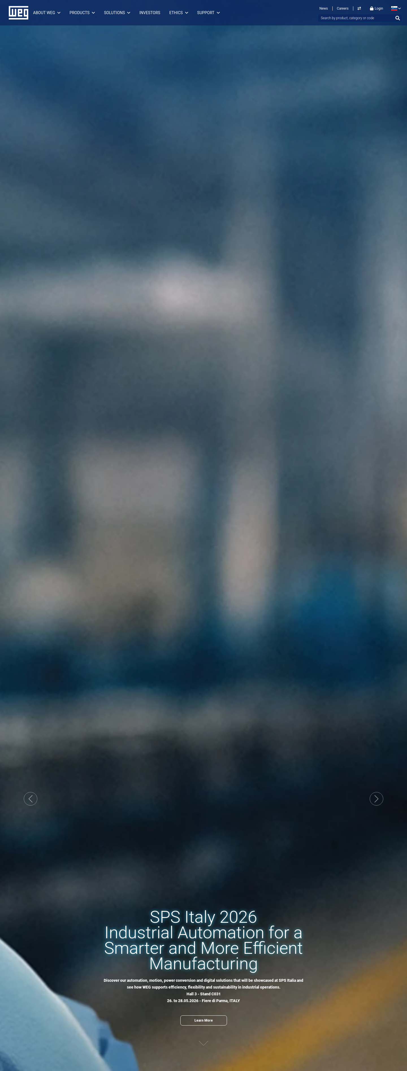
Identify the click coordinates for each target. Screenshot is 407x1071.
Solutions (114, 12)
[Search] (397, 18)
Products (80, 12)
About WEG (44, 12)
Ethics (176, 12)
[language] (395, 8)
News (323, 8)
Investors (149, 12)
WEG (17, 12)
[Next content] (203, 1038)
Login (376, 8)
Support (206, 12)
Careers (342, 8)
